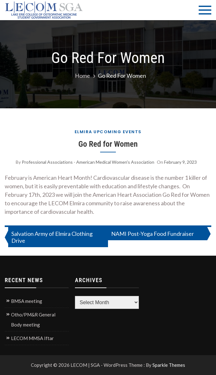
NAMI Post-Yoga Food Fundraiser (152, 233)
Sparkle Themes (168, 365)
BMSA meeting (26, 301)
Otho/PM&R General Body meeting (33, 319)
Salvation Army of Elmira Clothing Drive (52, 237)
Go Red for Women (108, 144)
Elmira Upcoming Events (108, 132)
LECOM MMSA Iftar (32, 338)
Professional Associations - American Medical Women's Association (88, 162)
